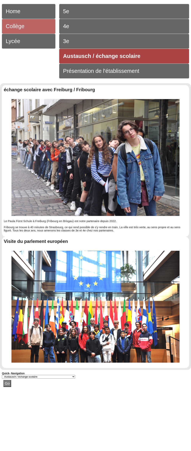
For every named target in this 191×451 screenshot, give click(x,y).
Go (7, 383)
